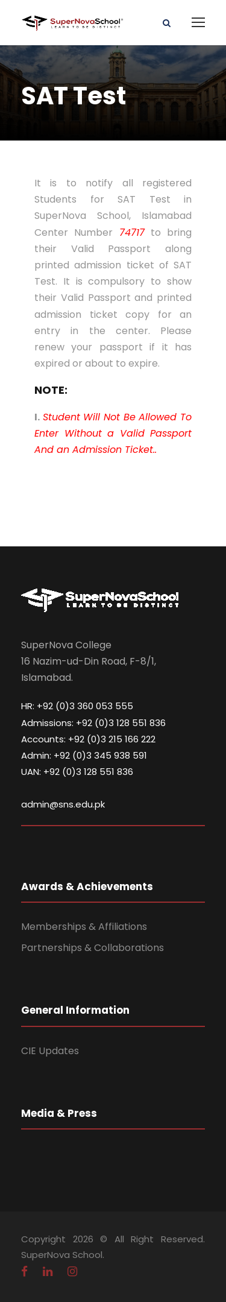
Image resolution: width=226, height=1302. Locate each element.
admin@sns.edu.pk (63, 804)
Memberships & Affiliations (84, 927)
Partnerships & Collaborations (92, 948)
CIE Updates (50, 1051)
